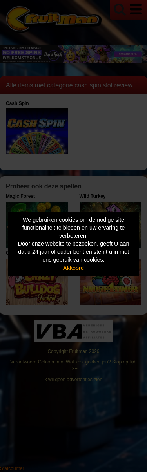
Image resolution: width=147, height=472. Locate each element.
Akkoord (73, 268)
